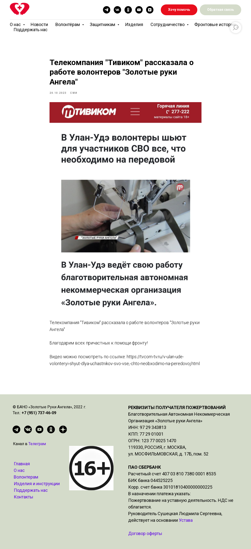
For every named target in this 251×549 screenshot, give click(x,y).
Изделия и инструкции (37, 483)
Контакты (23, 496)
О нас (16, 24)
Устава (186, 520)
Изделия (134, 24)
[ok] (128, 10)
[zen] (149, 10)
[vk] (117, 10)
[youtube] (139, 10)
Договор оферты (145, 533)
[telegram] (106, 10)
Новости (39, 24)
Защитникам (103, 24)
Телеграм (37, 443)
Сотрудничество (168, 24)
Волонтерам (26, 477)
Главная (22, 463)
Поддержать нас (30, 29)
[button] (220, 9)
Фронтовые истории (215, 24)
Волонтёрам (68, 24)
